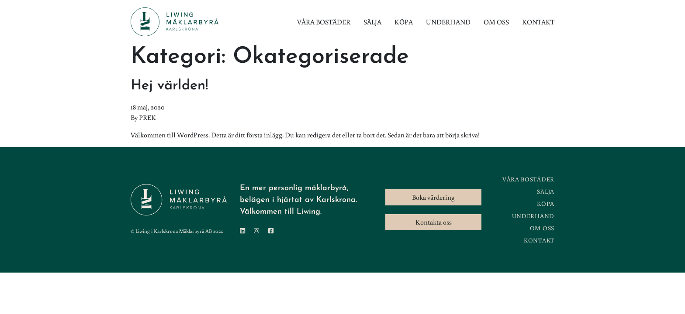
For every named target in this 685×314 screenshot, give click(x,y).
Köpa (403, 21)
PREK (147, 117)
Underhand (448, 21)
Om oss (496, 21)
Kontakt (538, 21)
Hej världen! (169, 86)
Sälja (372, 21)
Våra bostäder (323, 21)
